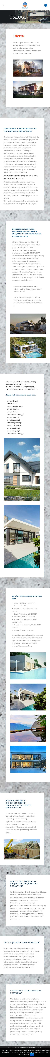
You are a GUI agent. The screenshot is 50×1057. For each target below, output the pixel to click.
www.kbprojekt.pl (13, 431)
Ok (32, 1054)
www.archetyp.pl (13, 417)
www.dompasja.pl (13, 420)
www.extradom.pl (13, 428)
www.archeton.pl (13, 409)
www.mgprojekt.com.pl (15, 406)
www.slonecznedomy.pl (15, 415)
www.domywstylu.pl (14, 423)
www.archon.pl (12, 401)
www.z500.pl (11, 404)
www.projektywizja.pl (14, 425)
